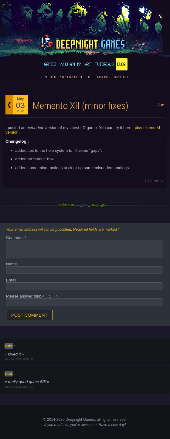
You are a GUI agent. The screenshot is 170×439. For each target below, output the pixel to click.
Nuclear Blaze (71, 77)
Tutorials (104, 64)
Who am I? (70, 64)
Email (11, 280)
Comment (16, 237)
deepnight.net (85, 43)
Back (9, 104)
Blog (121, 64)
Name (11, 264)
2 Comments (154, 180)
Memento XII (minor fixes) (80, 105)
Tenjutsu (48, 77)
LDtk (90, 77)
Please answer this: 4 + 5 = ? (32, 296)
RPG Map (103, 77)
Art (88, 64)
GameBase (121, 77)
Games (50, 64)
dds (8, 346)
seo (8, 373)
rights (105, 419)
